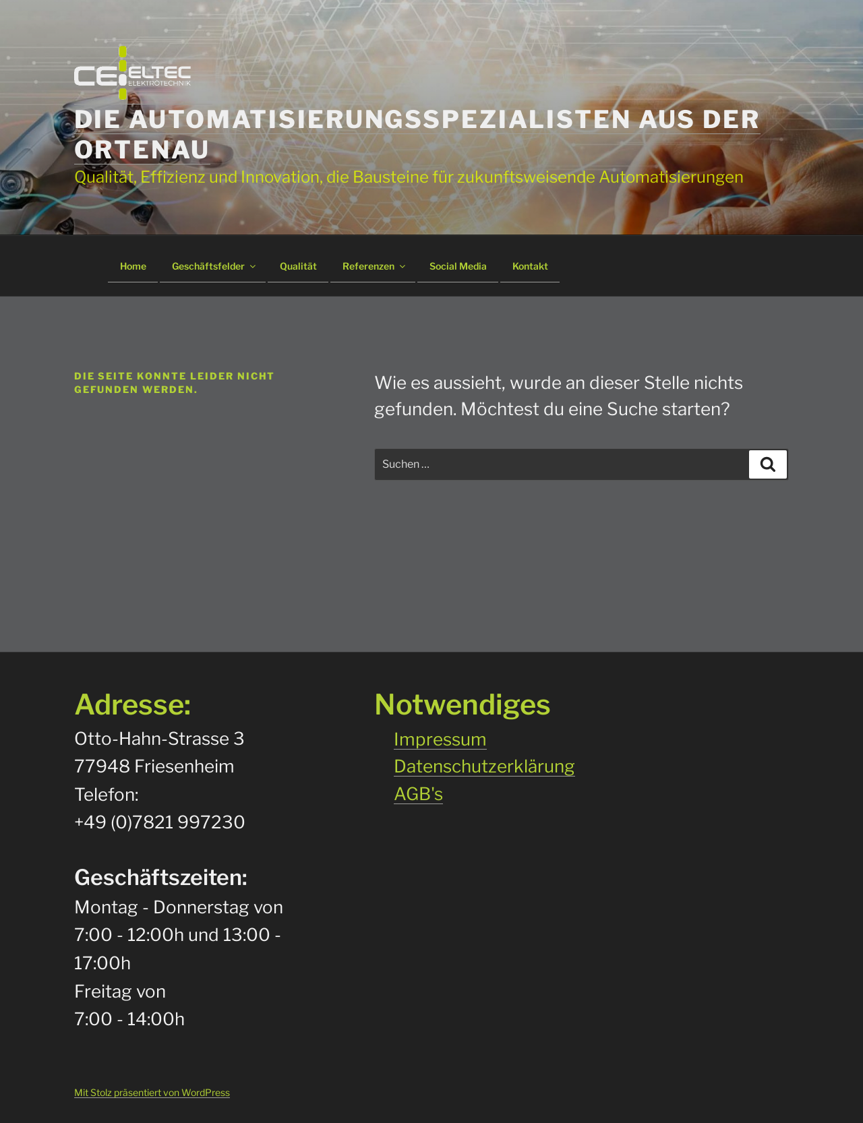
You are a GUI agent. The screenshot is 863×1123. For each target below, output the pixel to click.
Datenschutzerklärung (484, 766)
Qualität (298, 266)
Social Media (458, 266)
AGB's (418, 793)
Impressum (440, 739)
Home (133, 266)
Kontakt (530, 266)
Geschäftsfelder (215, 266)
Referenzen (375, 266)
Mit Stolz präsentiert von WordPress (152, 1092)
